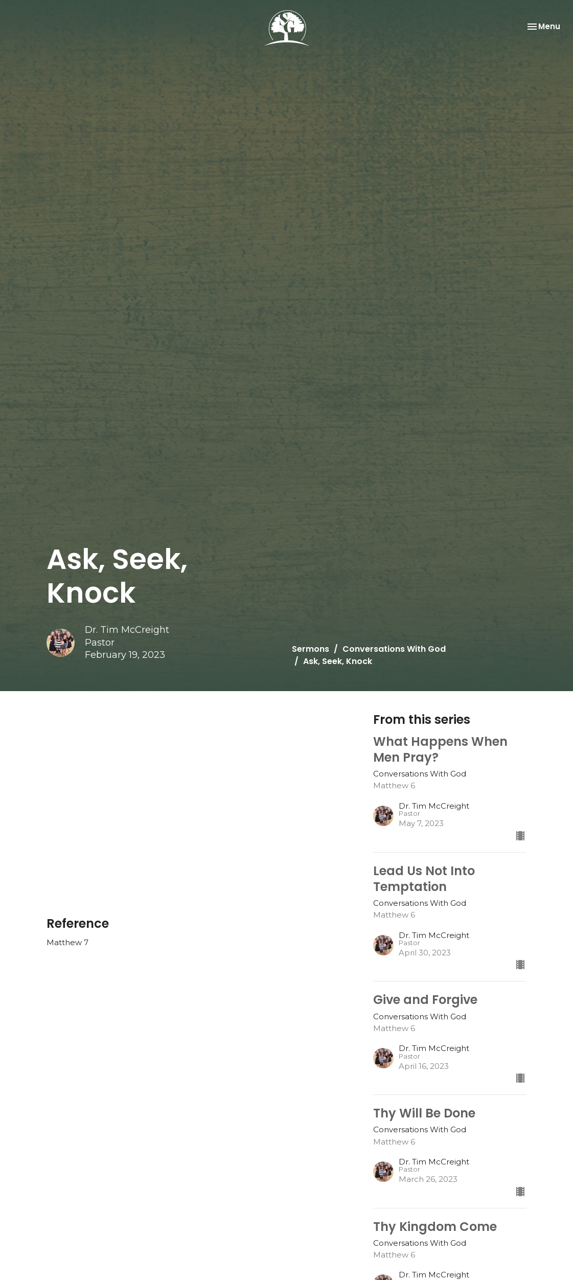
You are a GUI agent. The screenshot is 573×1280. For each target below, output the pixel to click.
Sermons (310, 649)
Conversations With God (394, 649)
